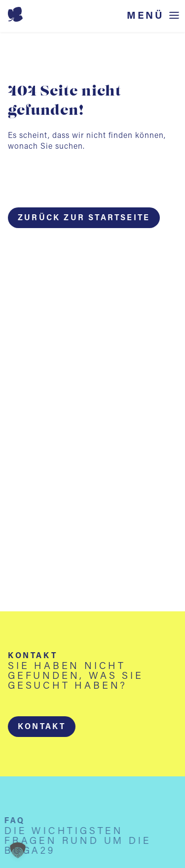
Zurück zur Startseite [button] (84, 218)
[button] (41, 726)
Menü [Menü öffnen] (145, 16)
